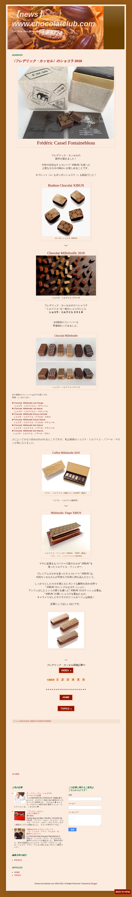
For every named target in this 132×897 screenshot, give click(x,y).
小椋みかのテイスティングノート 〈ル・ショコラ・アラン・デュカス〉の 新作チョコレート (43, 831)
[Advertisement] (66, 748)
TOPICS (17, 875)
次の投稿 (15, 774)
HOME (17, 872)
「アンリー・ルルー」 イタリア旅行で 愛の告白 (36, 813)
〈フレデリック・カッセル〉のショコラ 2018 (47, 61)
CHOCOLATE (24, 721)
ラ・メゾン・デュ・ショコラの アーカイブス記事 (39, 794)
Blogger (94, 884)
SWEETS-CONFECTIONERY (40, 721)
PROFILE (18, 860)
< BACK (50, 680)
